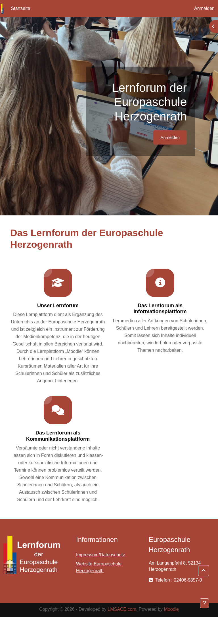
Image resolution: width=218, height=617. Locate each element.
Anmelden (204, 8)
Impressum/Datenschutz (100, 554)
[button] (203, 570)
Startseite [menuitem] (20, 8)
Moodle (171, 609)
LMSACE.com (122, 609)
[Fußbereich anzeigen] (204, 603)
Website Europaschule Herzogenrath (98, 567)
